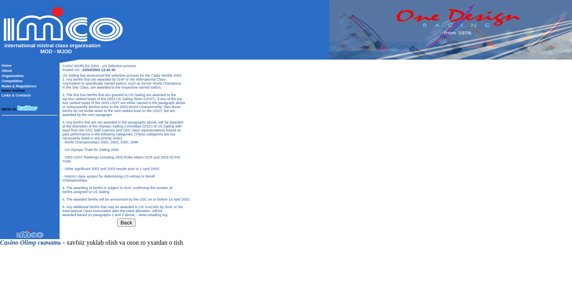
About (7, 71)
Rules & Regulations (19, 86)
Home (7, 66)
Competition (12, 81)
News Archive (13, 91)
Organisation (13, 76)
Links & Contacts (16, 95)
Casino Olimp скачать (30, 242)
